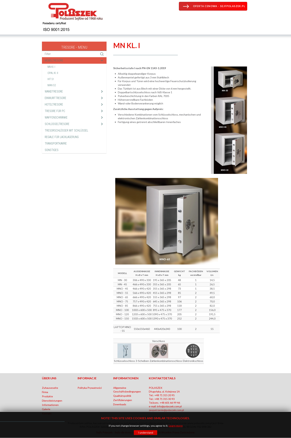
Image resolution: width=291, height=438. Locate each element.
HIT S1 (51, 79)
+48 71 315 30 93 (164, 398)
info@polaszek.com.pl (169, 406)
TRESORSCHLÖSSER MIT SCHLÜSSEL (66, 130)
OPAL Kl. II (53, 73)
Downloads (119, 404)
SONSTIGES (51, 150)
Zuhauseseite (50, 387)
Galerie (46, 409)
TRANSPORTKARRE (56, 143)
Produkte (47, 396)
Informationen (50, 404)
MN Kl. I (51, 66)
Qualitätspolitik (122, 395)
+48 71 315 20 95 (164, 395)
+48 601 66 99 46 (170, 402)
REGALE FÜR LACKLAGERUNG (62, 137)
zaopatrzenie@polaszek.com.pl (166, 410)
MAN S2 (52, 85)
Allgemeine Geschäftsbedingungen (127, 389)
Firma (45, 392)
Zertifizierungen (122, 400)
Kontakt (47, 413)
